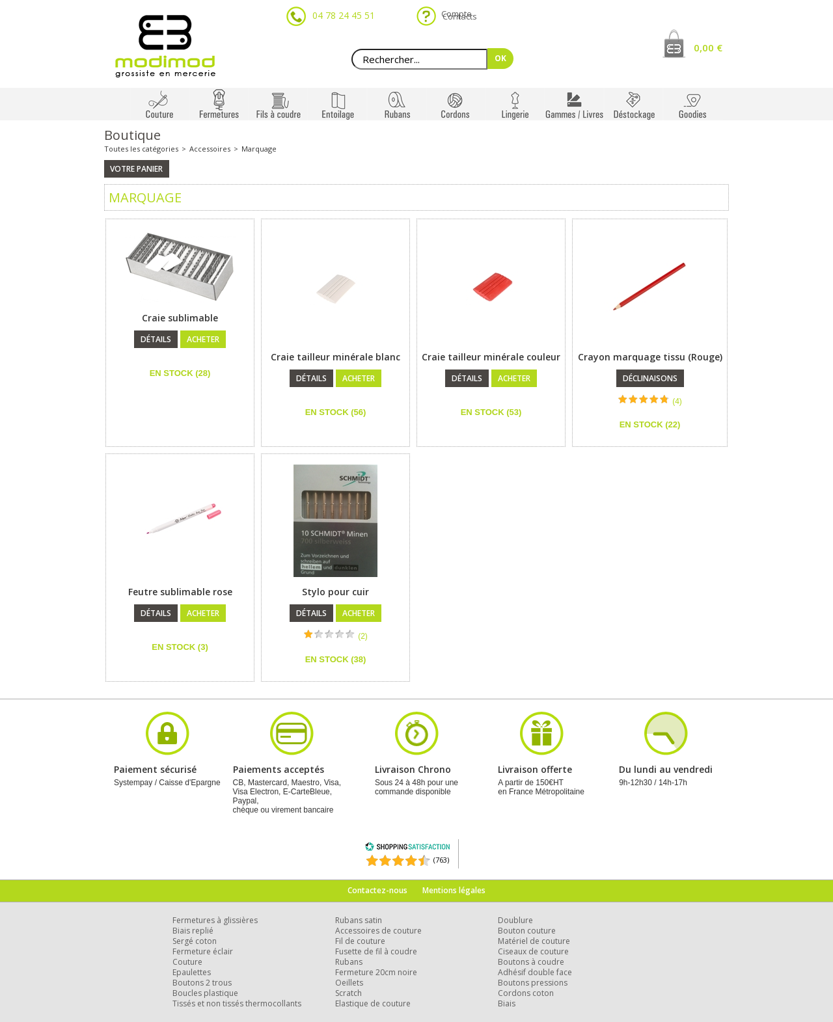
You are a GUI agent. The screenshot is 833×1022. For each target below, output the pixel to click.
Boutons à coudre (531, 961)
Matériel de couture (534, 941)
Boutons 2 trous (202, 982)
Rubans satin (358, 920)
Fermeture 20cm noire (376, 972)
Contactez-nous (377, 890)
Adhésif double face (535, 972)
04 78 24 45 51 (343, 15)
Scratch (348, 993)
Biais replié (192, 930)
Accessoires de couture (378, 930)
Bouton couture (527, 930)
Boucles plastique (205, 993)
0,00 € (708, 47)
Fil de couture (360, 941)
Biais (506, 1003)
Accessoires (209, 149)
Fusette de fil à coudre (376, 951)
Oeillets (349, 982)
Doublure (515, 920)
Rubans (348, 961)
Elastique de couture (373, 1003)
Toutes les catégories (141, 149)
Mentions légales (453, 890)
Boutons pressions (532, 982)
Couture (187, 961)
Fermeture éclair (202, 951)
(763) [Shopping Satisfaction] (441, 860)
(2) (363, 636)
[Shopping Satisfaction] (407, 849)
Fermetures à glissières (215, 920)
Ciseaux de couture (533, 951)
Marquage (259, 149)
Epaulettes (191, 972)
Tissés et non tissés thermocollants (236, 1003)
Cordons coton (526, 993)
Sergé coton (194, 941)
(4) (677, 401)
